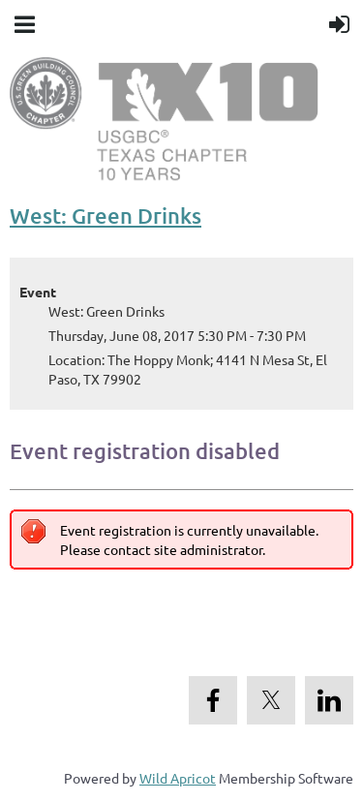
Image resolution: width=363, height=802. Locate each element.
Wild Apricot (177, 778)
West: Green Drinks (105, 215)
